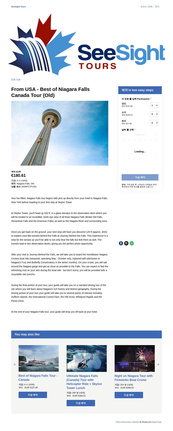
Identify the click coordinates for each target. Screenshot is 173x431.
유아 (132, 122)
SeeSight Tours (18, 7)
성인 (132, 105)
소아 (132, 113)
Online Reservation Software (127, 422)
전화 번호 (16, 79)
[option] (39, 371)
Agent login (157, 422)
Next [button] (158, 364)
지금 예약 (33, 394)
